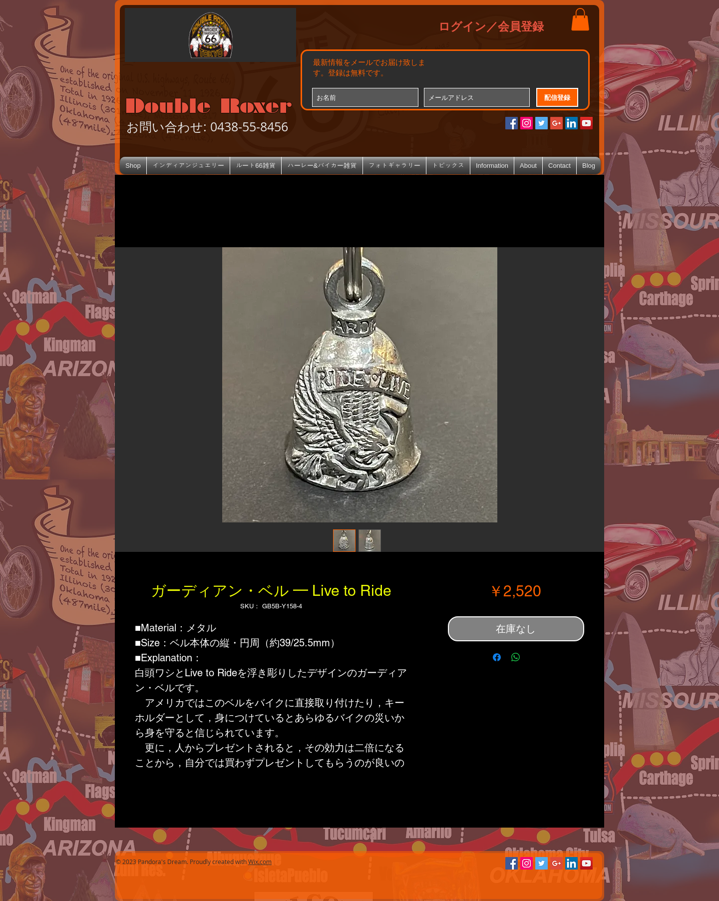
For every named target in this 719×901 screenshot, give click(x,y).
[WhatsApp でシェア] (516, 657)
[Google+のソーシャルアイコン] (556, 123)
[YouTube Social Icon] (586, 123)
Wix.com (260, 862)
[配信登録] (557, 97)
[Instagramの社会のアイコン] (526, 123)
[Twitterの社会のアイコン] (541, 123)
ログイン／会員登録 (491, 26)
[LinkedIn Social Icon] (571, 123)
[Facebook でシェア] (497, 657)
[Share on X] (535, 657)
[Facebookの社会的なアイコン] (511, 123)
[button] (580, 19)
